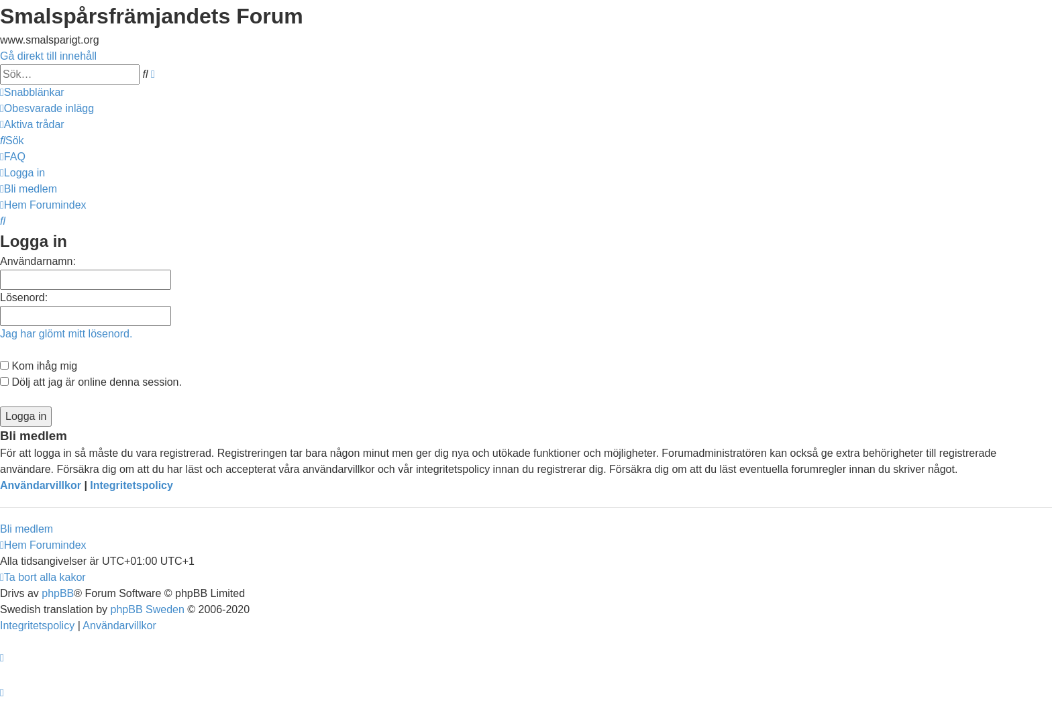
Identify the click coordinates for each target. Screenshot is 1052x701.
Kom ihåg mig (38, 366)
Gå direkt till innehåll (48, 56)
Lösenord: (24, 297)
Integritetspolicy (131, 485)
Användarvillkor (40, 485)
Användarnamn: (38, 261)
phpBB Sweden (148, 609)
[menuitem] (47, 108)
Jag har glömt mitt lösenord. (66, 333)
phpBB (58, 593)
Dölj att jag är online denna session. (91, 382)
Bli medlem (26, 529)
